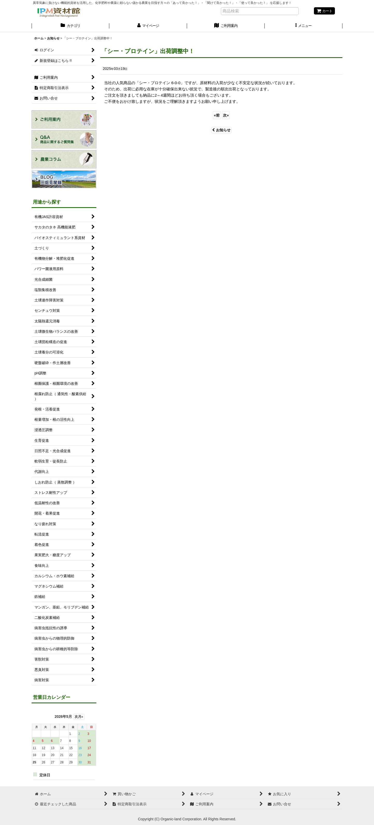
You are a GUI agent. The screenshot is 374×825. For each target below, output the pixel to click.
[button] (303, 26)
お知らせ (221, 130)
